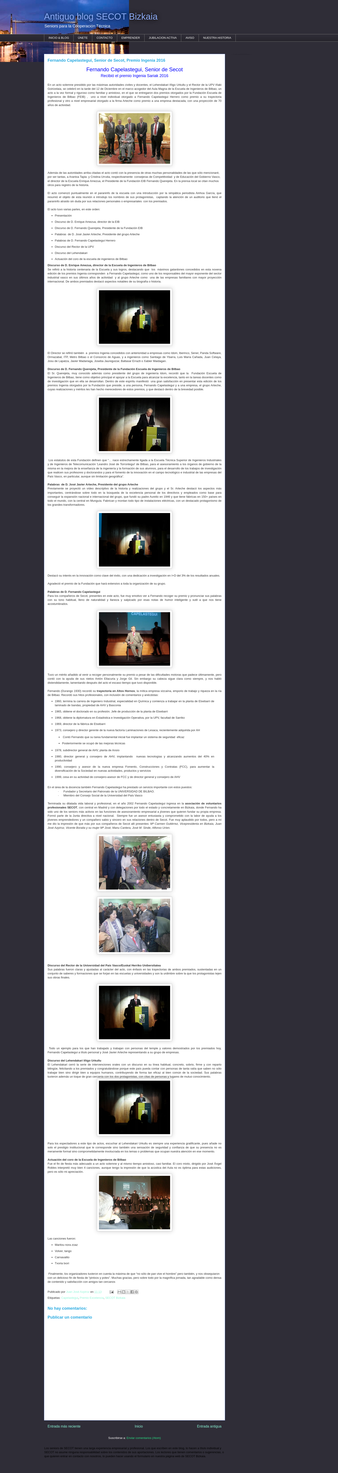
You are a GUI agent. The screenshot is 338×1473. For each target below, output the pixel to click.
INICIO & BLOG (59, 37)
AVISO (190, 37)
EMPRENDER (130, 37)
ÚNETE (83, 37)
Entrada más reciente (64, 1426)
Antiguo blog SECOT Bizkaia (101, 16)
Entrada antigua (209, 1426)
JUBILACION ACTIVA (163, 37)
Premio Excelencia (92, 1297)
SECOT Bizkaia (115, 1297)
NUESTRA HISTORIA (217, 37)
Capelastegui (69, 1297)
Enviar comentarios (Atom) (144, 1438)
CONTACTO (105, 37)
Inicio (139, 1426)
